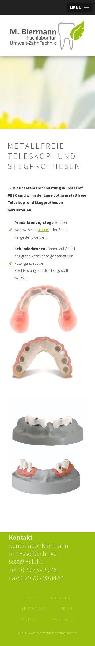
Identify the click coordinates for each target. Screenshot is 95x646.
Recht (67, 608)
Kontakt (28, 619)
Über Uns (60, 597)
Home (30, 597)
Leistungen (34, 608)
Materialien (64, 619)
